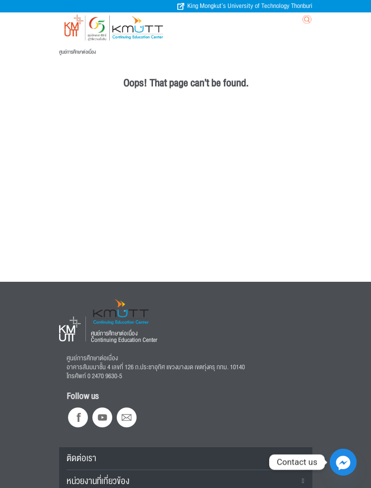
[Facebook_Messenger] (343, 462)
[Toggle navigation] (256, 21)
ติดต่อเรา (81, 458)
